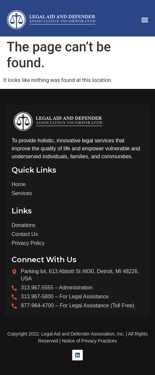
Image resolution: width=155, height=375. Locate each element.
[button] (144, 20)
